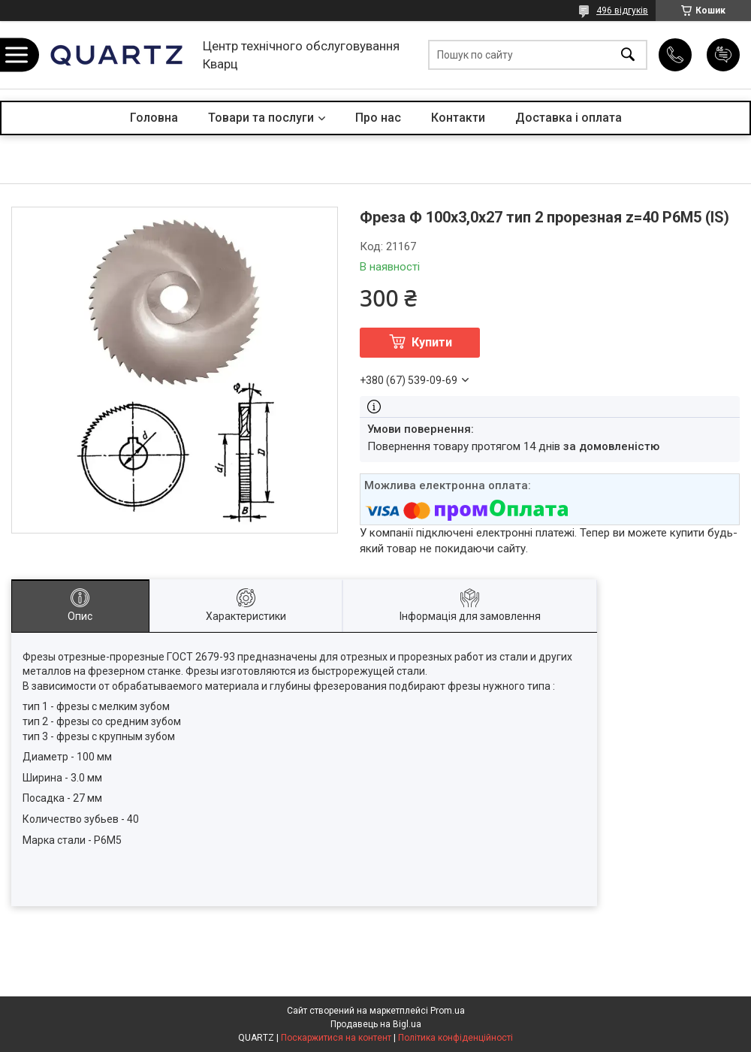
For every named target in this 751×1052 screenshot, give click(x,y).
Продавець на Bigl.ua (375, 1024)
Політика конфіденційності (455, 1037)
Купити (432, 342)
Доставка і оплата (568, 117)
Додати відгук (723, 54)
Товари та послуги (261, 117)
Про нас (378, 117)
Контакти (458, 117)
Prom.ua (447, 1010)
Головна (154, 117)
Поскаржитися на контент (336, 1037)
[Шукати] (628, 55)
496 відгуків (622, 10)
